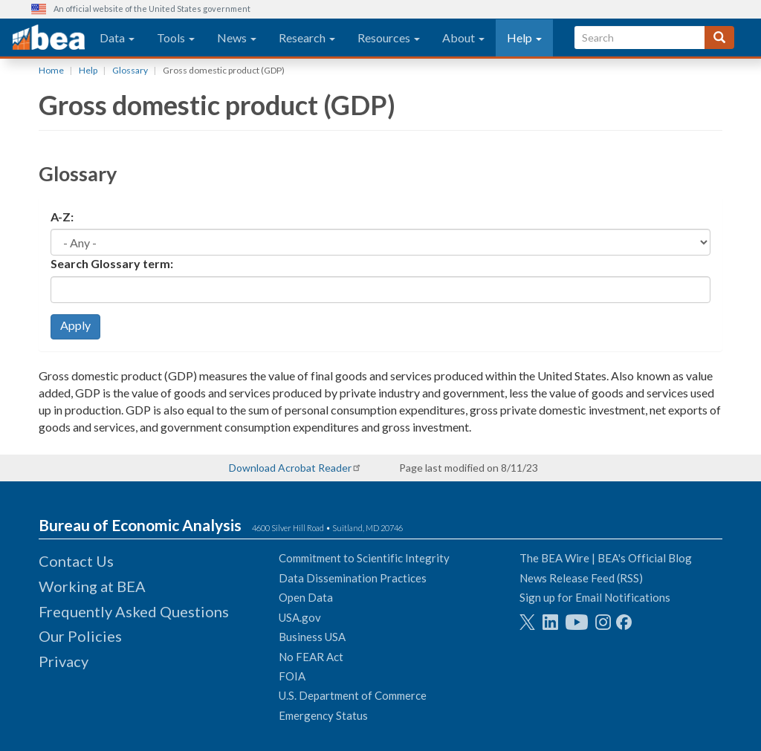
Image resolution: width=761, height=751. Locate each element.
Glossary (130, 70)
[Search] (719, 37)
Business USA (312, 636)
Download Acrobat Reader (290, 467)
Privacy (63, 661)
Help (524, 37)
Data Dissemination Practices (353, 578)
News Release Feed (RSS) (581, 578)
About (463, 37)
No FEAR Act (311, 656)
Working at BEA (92, 586)
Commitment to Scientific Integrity (364, 558)
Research (307, 37)
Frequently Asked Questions (134, 611)
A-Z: (62, 216)
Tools (176, 37)
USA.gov (300, 617)
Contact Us (76, 561)
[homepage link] (49, 37)
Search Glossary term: (112, 263)
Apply (75, 325)
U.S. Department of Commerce (353, 695)
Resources (388, 37)
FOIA (292, 676)
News (236, 37)
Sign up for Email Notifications (594, 597)
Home (51, 70)
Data (117, 37)
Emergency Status (323, 715)
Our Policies (80, 636)
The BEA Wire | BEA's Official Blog (605, 558)
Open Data (306, 597)
